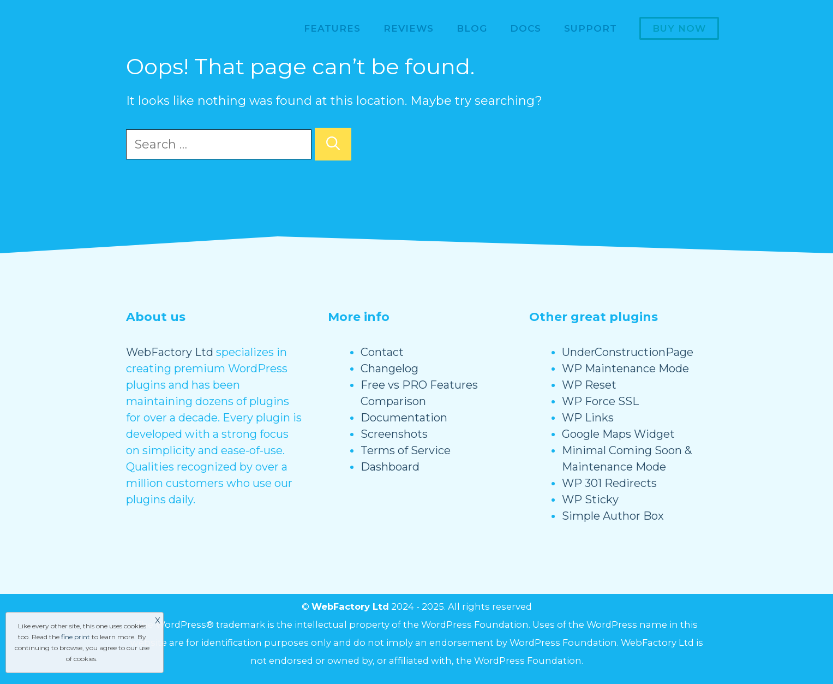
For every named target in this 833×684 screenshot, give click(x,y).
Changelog (389, 368)
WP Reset (589, 384)
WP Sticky (590, 499)
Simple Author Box (613, 515)
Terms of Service (406, 450)
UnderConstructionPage (627, 352)
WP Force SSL (600, 401)
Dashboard (390, 466)
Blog (472, 28)
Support (590, 28)
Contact (382, 352)
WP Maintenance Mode (625, 368)
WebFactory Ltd (169, 352)
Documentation (404, 417)
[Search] (333, 144)
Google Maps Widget (618, 434)
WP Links (588, 417)
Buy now (679, 28)
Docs (525, 28)
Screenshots (394, 434)
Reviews (408, 28)
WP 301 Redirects (609, 483)
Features (332, 28)
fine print (75, 637)
